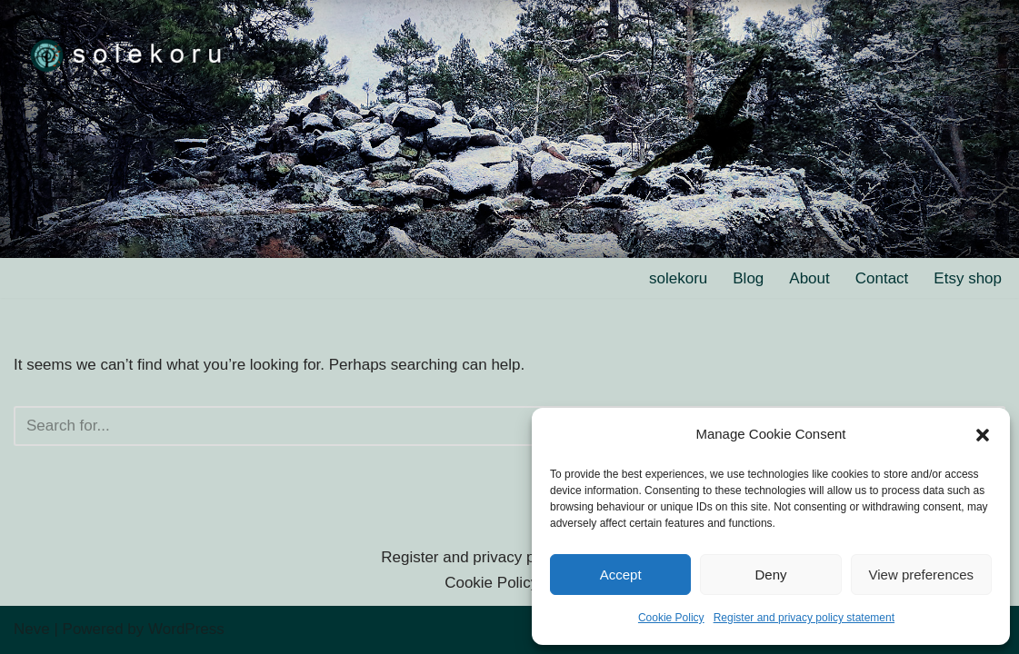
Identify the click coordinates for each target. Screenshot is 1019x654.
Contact (882, 278)
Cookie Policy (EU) (509, 582)
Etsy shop (968, 278)
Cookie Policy (671, 617)
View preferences (921, 574)
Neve (32, 629)
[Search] (489, 426)
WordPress (186, 629)
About (809, 278)
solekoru (678, 278)
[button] (983, 435)
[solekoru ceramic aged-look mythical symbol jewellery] (127, 54)
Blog (748, 278)
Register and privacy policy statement (804, 617)
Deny (770, 574)
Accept (621, 574)
